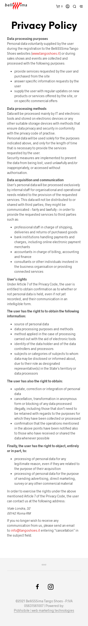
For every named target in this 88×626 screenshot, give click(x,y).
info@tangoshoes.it (25, 530)
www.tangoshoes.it (46, 53)
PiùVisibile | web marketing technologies (44, 610)
